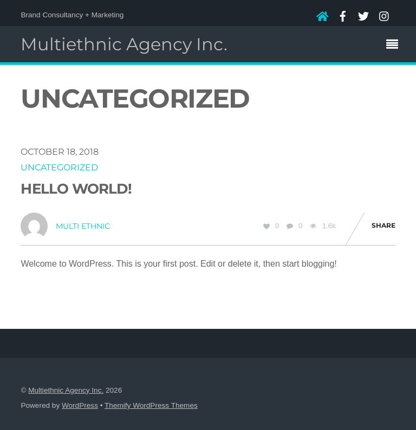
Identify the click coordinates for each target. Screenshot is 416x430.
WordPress (80, 405)
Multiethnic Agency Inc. (65, 390)
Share (383, 225)
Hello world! (76, 188)
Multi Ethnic (83, 226)
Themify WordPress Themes (151, 405)
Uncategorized (59, 167)
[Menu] (395, 45)
